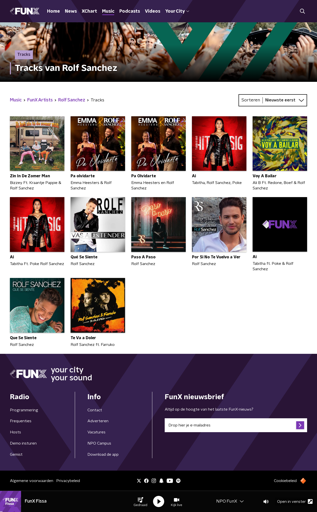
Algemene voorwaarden (31, 481)
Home (53, 11)
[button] (140, 502)
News (71, 11)
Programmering (24, 410)
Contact (94, 410)
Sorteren (250, 100)
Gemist (16, 454)
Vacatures (96, 432)
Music (108, 11)
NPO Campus (99, 443)
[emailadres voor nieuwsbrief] (236, 425)
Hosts (15, 432)
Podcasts (129, 11)
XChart (89, 11)
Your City (177, 11)
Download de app (103, 454)
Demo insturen (23, 443)
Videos (152, 11)
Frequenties (20, 421)
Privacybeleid (68, 481)
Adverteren (97, 421)
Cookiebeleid (285, 481)
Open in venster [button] (295, 501)
